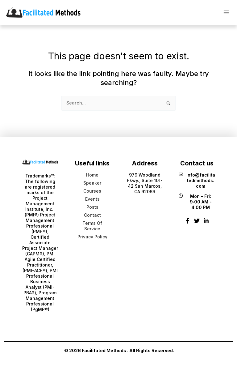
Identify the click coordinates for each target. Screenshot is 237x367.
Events (92, 199)
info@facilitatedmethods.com (197, 180)
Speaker (92, 183)
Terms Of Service (92, 225)
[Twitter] (197, 223)
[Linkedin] (206, 223)
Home (92, 174)
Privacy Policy (92, 236)
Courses (92, 191)
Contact (92, 215)
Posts (92, 207)
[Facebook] (187, 223)
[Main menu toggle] (226, 12)
